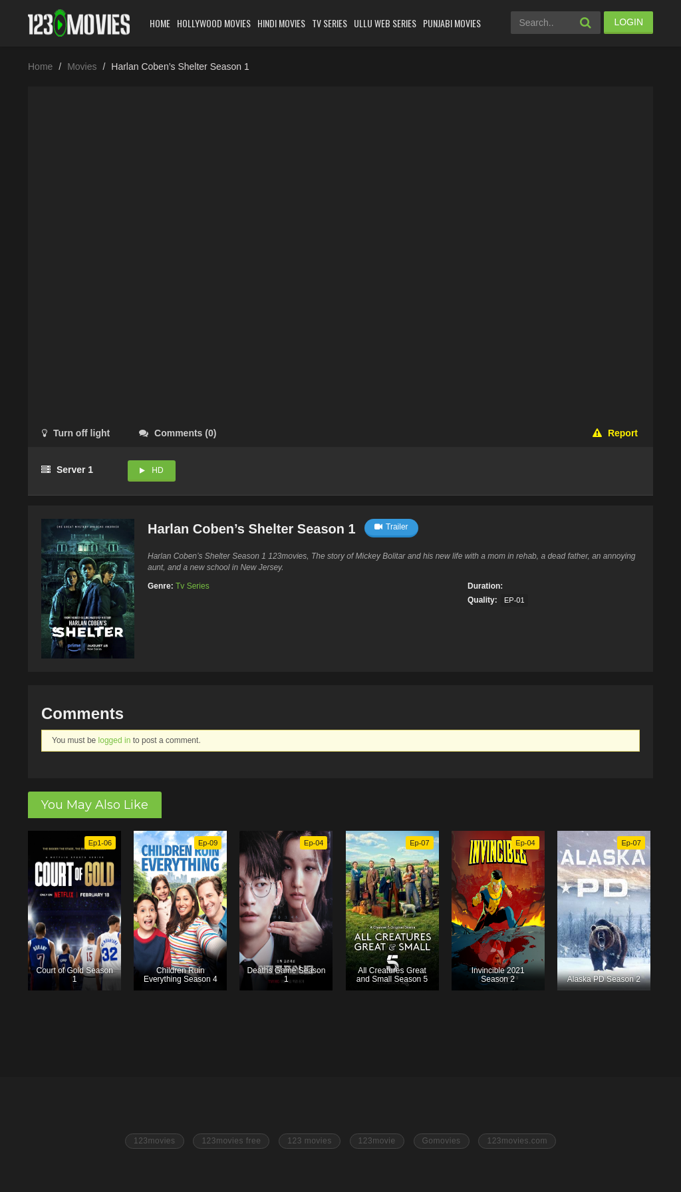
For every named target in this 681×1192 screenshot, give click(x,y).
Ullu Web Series (385, 23)
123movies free (231, 1140)
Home (160, 23)
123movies (155, 1140)
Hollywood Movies (214, 23)
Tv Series (329, 23)
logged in (114, 740)
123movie (377, 1140)
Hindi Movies (281, 23)
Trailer (391, 526)
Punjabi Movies (452, 23)
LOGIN (628, 22)
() (177, 433)
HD (157, 470)
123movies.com (517, 1140)
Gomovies (441, 1140)
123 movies (309, 1140)
